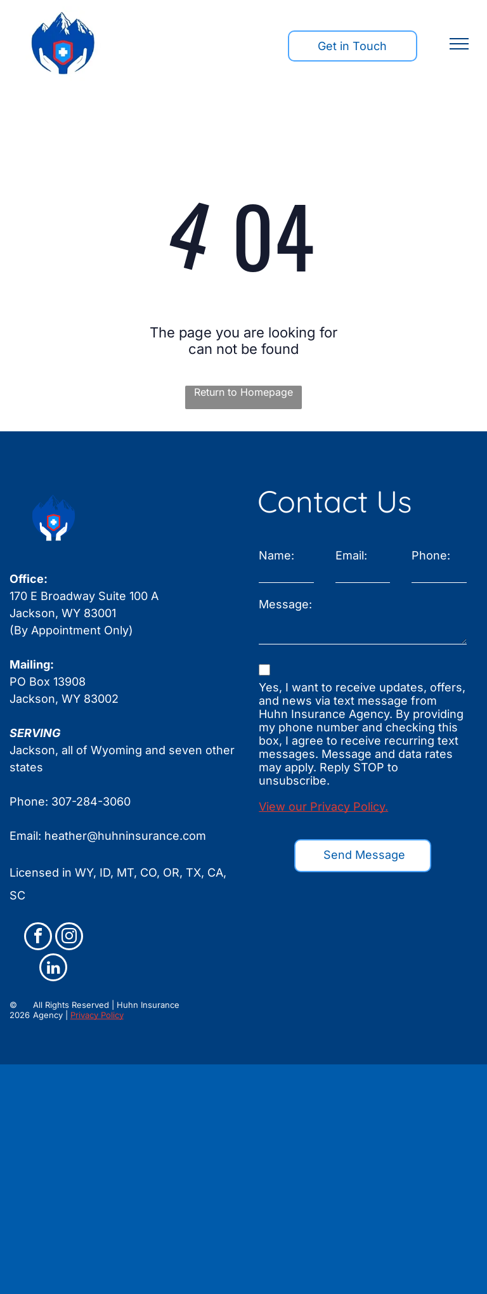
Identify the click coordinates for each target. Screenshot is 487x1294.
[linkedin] (53, 968)
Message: (285, 604)
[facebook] (38, 937)
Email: (351, 555)
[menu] (459, 43)
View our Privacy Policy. (323, 806)
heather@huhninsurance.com (125, 835)
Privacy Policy (97, 1015)
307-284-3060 (91, 801)
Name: (276, 555)
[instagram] (69, 937)
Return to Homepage (243, 392)
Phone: (431, 555)
